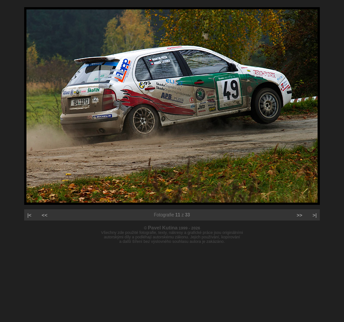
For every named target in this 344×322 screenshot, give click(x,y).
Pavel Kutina (162, 227)
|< (29, 215)
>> (299, 215)
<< (44, 215)
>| (315, 215)
